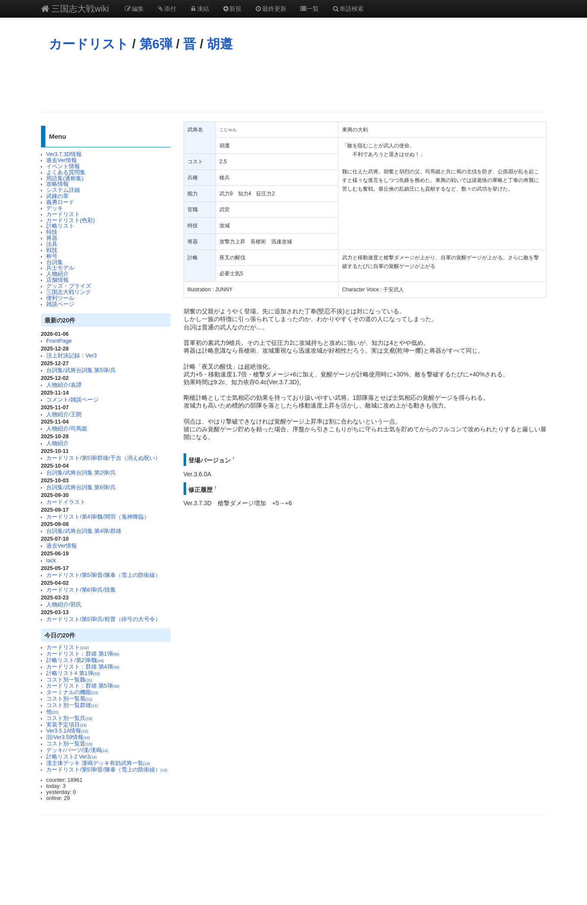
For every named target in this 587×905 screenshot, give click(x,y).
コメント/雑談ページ (72, 400)
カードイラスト (66, 502)
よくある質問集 (66, 172)
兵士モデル (60, 268)
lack (51, 561)
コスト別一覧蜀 (69, 699)
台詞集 (54, 262)
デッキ (54, 208)
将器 (51, 238)
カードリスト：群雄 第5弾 (82, 686)
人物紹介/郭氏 (64, 605)
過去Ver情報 (61, 160)
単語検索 (348, 8)
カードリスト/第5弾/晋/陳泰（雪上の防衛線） (103, 575)
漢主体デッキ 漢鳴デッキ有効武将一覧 (98, 763)
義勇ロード (60, 202)
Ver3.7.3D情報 (64, 154)
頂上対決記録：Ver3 (71, 356)
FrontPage (59, 341)
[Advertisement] (293, 81)
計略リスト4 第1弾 (73, 673)
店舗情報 (57, 280)
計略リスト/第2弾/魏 (75, 660)
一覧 (309, 8)
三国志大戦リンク (68, 292)
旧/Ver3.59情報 (68, 737)
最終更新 (270, 8)
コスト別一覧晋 (69, 744)
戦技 (51, 250)
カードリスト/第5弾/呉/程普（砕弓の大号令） (103, 619)
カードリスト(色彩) (70, 220)
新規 (232, 8)
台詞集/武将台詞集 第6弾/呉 (81, 487)
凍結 (199, 8)
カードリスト (89, 44)
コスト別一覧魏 (69, 680)
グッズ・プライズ (68, 286)
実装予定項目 (66, 725)
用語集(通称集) (64, 178)
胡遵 (220, 44)
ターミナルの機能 (72, 692)
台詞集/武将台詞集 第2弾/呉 (81, 473)
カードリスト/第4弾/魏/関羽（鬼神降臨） (97, 517)
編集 (134, 8)
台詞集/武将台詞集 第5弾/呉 (81, 370)
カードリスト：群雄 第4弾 (82, 667)
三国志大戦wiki (75, 8)
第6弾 (156, 44)
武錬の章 (57, 196)
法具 (51, 244)
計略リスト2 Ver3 (71, 757)
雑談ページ (60, 304)
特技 (51, 232)
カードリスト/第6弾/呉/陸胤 (81, 590)
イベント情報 (63, 166)
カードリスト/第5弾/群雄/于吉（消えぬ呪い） (103, 458)
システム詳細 (63, 190)
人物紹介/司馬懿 (66, 429)
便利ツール (60, 298)
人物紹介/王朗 (64, 414)
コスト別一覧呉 (69, 718)
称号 (51, 256)
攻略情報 (57, 184)
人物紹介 (57, 274)
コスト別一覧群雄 (72, 705)
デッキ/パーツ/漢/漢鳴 (77, 750)
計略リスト (60, 226)
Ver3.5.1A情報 (67, 731)
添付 (167, 8)
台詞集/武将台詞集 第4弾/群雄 (83, 531)
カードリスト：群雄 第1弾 (82, 654)
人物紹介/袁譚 (64, 385)
